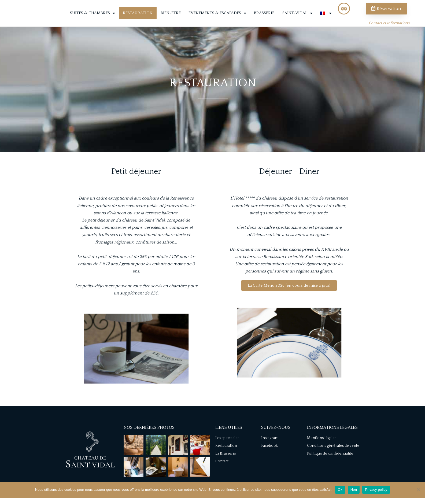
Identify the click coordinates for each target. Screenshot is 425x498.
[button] (289, 298)
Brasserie (264, 19)
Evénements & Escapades (217, 19)
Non (353, 490)
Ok (340, 490)
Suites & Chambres (92, 19)
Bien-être (171, 19)
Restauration (138, 19)
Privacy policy (376, 490)
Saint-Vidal (297, 19)
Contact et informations (389, 30)
